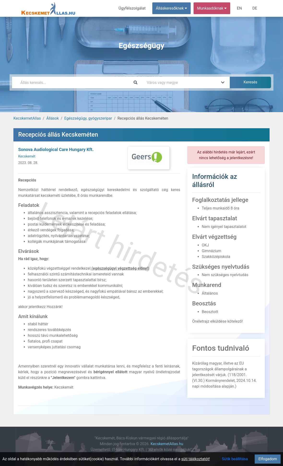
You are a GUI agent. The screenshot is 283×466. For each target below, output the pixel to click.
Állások (52, 118)
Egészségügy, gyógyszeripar (88, 118)
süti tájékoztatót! (195, 459)
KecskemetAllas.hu (167, 444)
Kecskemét (26, 156)
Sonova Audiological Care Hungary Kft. (56, 149)
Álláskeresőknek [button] (172, 8)
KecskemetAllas (27, 118)
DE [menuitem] (255, 8)
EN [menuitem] (240, 8)
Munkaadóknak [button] (213, 8)
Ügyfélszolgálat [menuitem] (133, 8)
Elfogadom (267, 459)
